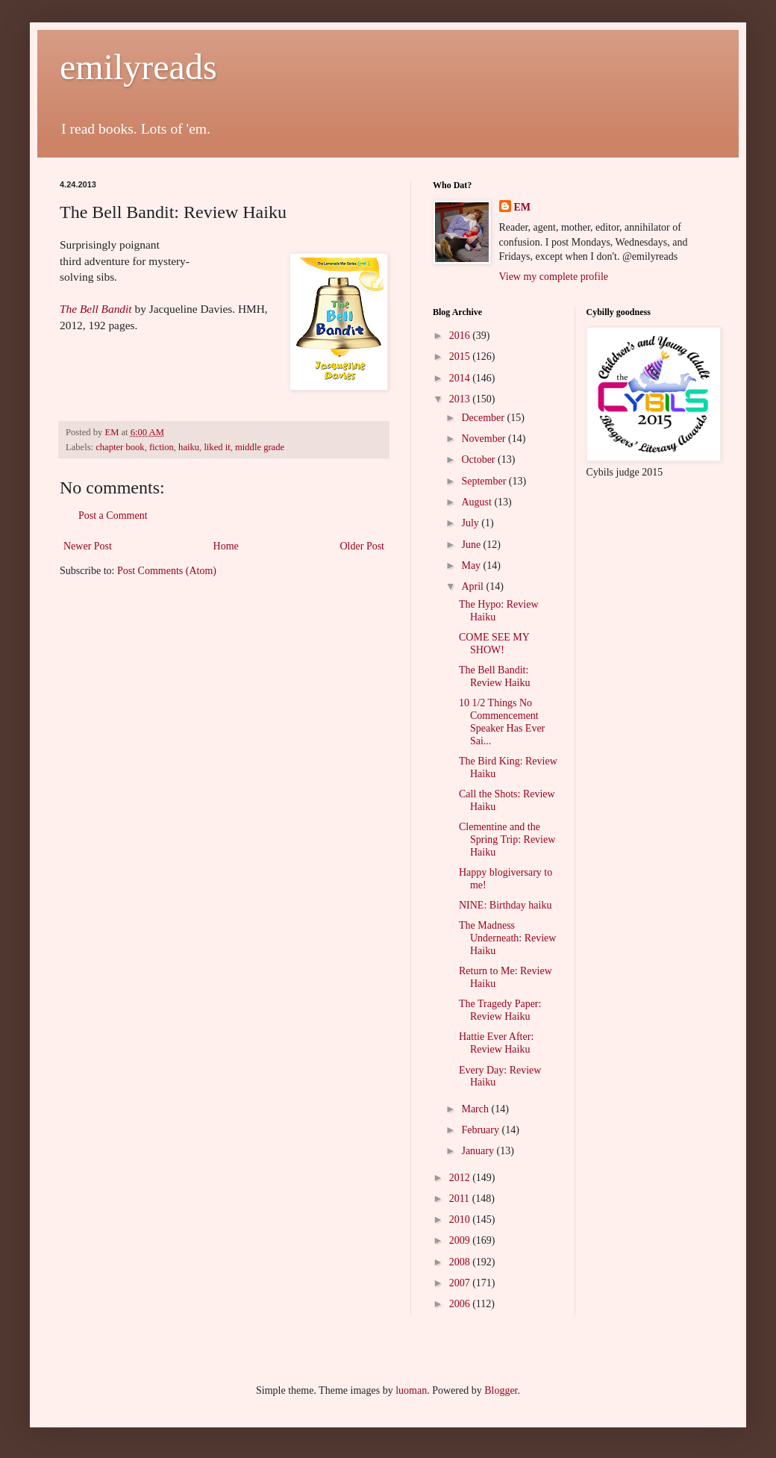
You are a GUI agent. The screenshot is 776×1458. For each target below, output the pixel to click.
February (481, 1129)
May (472, 565)
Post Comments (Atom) (166, 570)
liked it (217, 447)
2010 (461, 1219)
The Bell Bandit (96, 308)
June (472, 544)
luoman (411, 1390)
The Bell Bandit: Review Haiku (494, 676)
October (479, 459)
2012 (461, 1177)
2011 (460, 1198)
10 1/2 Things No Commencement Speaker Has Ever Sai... (502, 721)
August (477, 502)
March (476, 1109)
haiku (188, 447)
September (484, 481)
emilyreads (138, 67)
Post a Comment (113, 515)
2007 (461, 1283)
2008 (461, 1262)
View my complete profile (554, 276)
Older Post (362, 546)
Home (226, 546)
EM (522, 207)
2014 (461, 378)
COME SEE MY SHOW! (494, 643)
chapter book (120, 447)
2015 (461, 356)
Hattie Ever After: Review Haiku (496, 1043)
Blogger (500, 1390)
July (471, 523)
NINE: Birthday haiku (505, 905)
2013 (461, 399)
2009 (461, 1240)
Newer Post (87, 546)
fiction (161, 447)
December (484, 417)
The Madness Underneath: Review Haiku (507, 938)
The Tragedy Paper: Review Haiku (500, 1010)
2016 (461, 335)
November (484, 438)
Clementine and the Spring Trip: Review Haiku (507, 839)
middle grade (259, 447)
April (473, 586)
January (478, 1150)
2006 (461, 1303)
